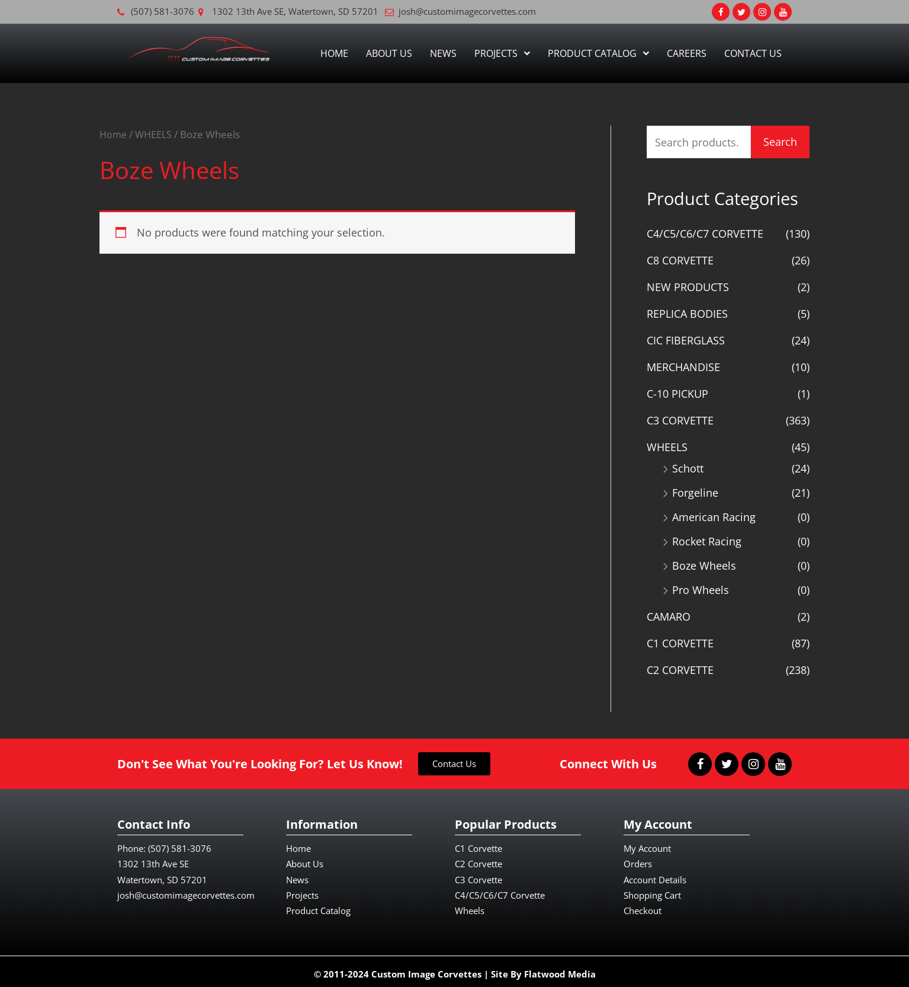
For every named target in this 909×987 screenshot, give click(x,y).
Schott (688, 466)
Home (334, 53)
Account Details (655, 874)
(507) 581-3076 (179, 843)
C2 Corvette (478, 859)
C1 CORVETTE (680, 639)
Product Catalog (598, 53)
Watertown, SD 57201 (162, 874)
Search (780, 142)
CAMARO (668, 612)
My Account (647, 843)
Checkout (642, 906)
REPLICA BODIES (687, 313)
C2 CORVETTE (680, 665)
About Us (389, 53)
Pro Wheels (700, 586)
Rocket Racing (706, 538)
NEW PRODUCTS (688, 286)
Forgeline (695, 490)
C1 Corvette (478, 843)
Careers (686, 53)
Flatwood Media (560, 969)
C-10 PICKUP (677, 392)
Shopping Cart (652, 890)
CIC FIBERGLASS (686, 339)
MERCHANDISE (683, 366)
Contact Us (753, 53)
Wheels (469, 906)
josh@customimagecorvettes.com (186, 890)
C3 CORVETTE (680, 418)
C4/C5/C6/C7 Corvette (500, 890)
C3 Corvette (478, 874)
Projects (502, 53)
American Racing (714, 514)
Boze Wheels (704, 562)
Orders (638, 859)
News (443, 53)
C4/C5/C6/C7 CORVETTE (705, 233)
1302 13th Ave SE (153, 859)
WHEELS (156, 134)
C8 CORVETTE (680, 260)
